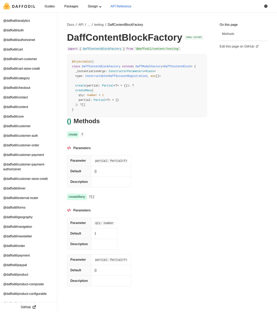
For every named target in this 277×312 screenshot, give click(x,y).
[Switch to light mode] (266, 6)
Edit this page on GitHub (239, 46)
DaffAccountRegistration (128, 76)
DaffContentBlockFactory (101, 66)
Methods (228, 34)
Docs (70, 24)
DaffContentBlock (177, 66)
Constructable (96, 76)
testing (99, 24)
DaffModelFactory (149, 66)
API (80, 24)
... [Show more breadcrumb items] (88, 24)
